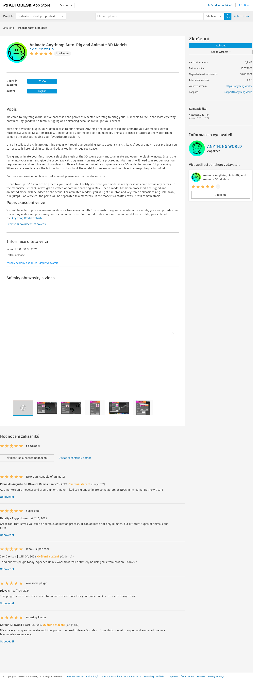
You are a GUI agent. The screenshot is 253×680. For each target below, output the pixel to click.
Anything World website (27, 218)
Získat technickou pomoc (75, 458)
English (42, 91)
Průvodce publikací (220, 5)
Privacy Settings (216, 676)
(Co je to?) (98, 484)
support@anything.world (238, 92)
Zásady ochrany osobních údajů (81, 676)
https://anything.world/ (239, 86)
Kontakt (201, 676)
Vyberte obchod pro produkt (37, 16)
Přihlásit (244, 5)
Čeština (66, 5)
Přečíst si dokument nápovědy (26, 224)
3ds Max (8, 28)
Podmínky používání (154, 676)
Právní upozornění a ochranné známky (121, 676)
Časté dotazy (187, 676)
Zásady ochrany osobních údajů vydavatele (32, 263)
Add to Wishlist (221, 52)
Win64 (42, 81)
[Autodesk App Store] (27, 5)
